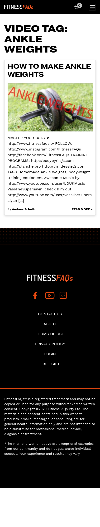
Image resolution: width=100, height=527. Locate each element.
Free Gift (50, 364)
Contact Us (50, 314)
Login (50, 354)
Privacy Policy (50, 344)
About (50, 324)
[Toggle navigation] (92, 7)
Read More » (82, 209)
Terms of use (50, 334)
